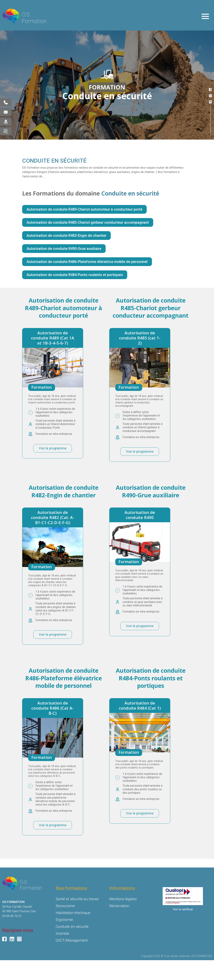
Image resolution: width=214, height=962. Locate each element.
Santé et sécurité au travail (77, 901)
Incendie (62, 935)
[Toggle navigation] (205, 16)
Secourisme (65, 907)
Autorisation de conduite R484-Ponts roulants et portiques (75, 275)
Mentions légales (123, 901)
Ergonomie (64, 921)
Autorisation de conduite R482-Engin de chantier (66, 235)
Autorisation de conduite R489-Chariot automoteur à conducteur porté (84, 209)
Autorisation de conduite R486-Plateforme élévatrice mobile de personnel (87, 261)
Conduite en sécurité (72, 928)
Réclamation (119, 907)
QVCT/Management (72, 942)
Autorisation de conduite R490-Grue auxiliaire (64, 248)
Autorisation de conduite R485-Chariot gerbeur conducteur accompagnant (88, 222)
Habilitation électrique (73, 914)
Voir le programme (53, 448)
